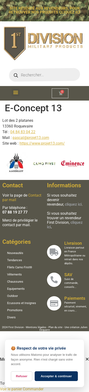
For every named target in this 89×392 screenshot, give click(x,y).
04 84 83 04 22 (22, 132)
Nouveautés (16, 253)
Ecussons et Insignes (22, 303)
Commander (33, 389)
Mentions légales (36, 327)
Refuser (21, 376)
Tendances (15, 260)
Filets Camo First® (20, 267)
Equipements (16, 288)
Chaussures (16, 281)
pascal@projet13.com (31, 137)
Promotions (15, 310)
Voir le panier (11, 389)
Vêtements (15, 274)
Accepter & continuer (56, 376)
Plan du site (55, 327)
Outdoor (13, 296)
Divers (12, 317)
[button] (15, 92)
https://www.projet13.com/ (42, 143)
